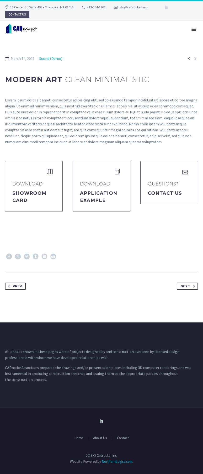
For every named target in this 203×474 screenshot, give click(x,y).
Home (78, 438)
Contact (123, 438)
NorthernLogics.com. (117, 461)
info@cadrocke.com (133, 7)
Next (189, 286)
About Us (100, 438)
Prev (14, 286)
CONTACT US (17, 14)
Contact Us (165, 193)
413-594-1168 (96, 7)
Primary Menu (194, 29)
